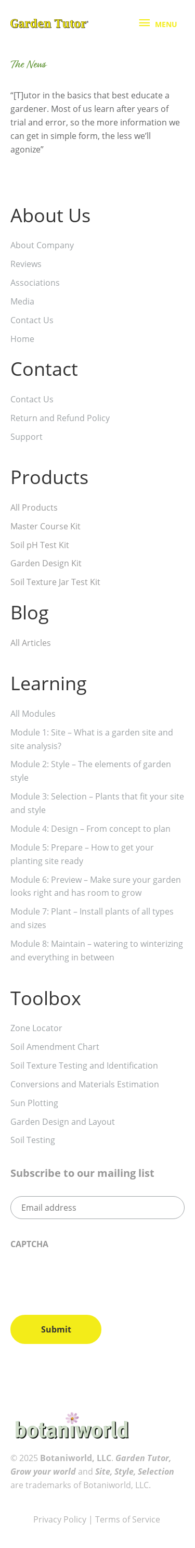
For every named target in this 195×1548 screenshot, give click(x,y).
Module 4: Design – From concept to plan (90, 828)
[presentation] (89, 1278)
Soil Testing (32, 1140)
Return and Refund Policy (60, 418)
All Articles (30, 643)
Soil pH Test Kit (39, 545)
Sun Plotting (34, 1103)
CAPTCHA (29, 1244)
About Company (42, 245)
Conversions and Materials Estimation (84, 1084)
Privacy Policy (59, 1519)
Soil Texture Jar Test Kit (55, 582)
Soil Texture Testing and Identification (84, 1065)
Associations (35, 282)
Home (22, 339)
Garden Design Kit (46, 563)
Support (26, 436)
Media (22, 301)
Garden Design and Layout (62, 1121)
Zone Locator (36, 1028)
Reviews (26, 264)
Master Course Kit (45, 526)
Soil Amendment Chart (54, 1046)
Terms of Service (128, 1519)
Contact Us (32, 320)
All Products (34, 507)
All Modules (33, 713)
